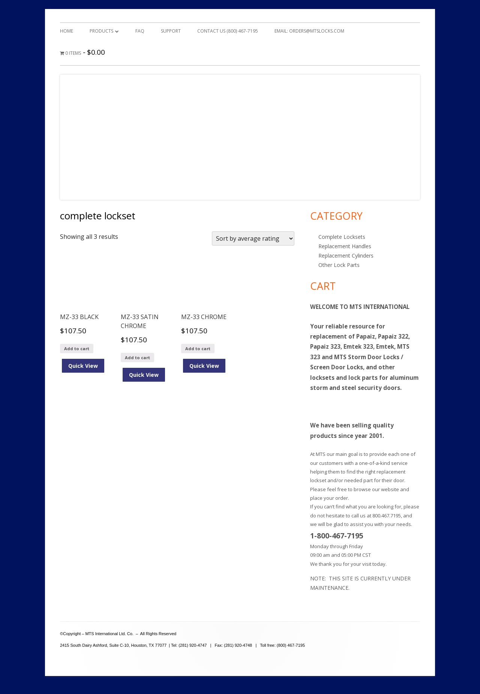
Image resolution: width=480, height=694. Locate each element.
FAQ (139, 31)
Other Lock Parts (339, 264)
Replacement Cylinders (346, 255)
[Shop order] (253, 238)
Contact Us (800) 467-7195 (227, 31)
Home (66, 31)
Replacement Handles (344, 246)
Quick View (83, 365)
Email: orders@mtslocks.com (309, 31)
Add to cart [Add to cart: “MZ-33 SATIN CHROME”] (137, 357)
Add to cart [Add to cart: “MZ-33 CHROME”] (197, 348)
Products (101, 31)
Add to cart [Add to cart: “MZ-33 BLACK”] (76, 348)
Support (171, 31)
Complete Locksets (341, 236)
